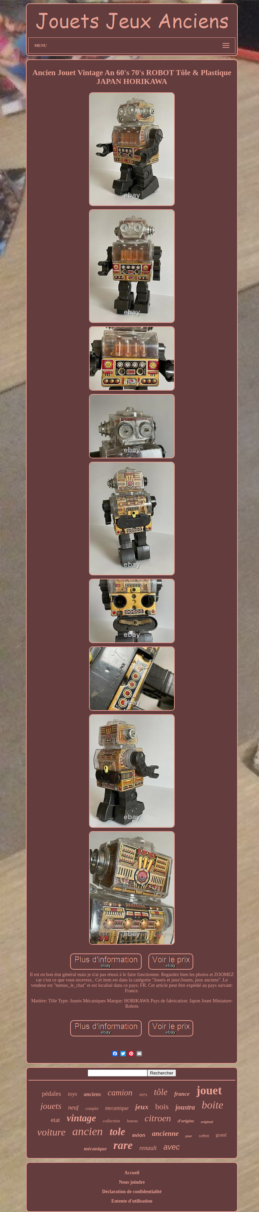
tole (117, 1132)
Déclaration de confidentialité (132, 1191)
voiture (51, 1132)
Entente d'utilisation (131, 1201)
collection (111, 1120)
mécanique (95, 1148)
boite (212, 1105)
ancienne (165, 1133)
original (207, 1122)
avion (138, 1135)
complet (91, 1108)
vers (143, 1094)
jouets (50, 1106)
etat (55, 1119)
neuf (73, 1107)
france (182, 1094)
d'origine (186, 1120)
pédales (51, 1093)
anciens (92, 1094)
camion (120, 1092)
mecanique (116, 1108)
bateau (132, 1121)
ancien (87, 1131)
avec (172, 1147)
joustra (185, 1107)
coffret (204, 1136)
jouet (209, 1090)
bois (162, 1106)
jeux (141, 1106)
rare (123, 1145)
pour (188, 1136)
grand (221, 1135)
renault (147, 1148)
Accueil (131, 1172)
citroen (158, 1118)
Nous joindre (132, 1182)
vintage (81, 1118)
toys (72, 1094)
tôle (161, 1092)
